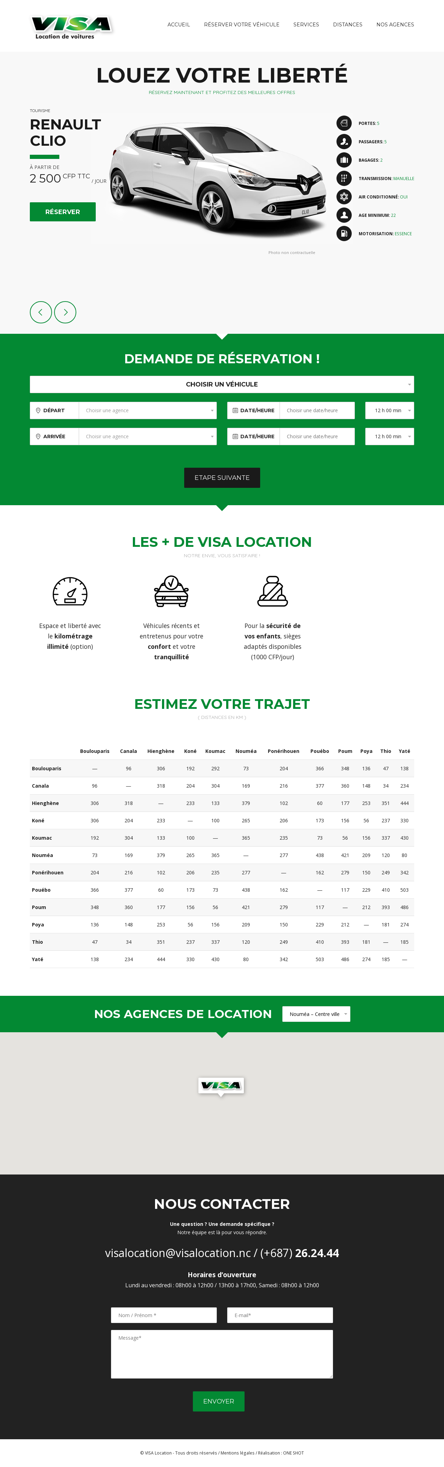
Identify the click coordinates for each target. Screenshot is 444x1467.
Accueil (179, 25)
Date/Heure (257, 410)
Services (306, 25)
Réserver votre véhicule (242, 25)
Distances (347, 25)
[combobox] (148, 410)
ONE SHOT (293, 1453)
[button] (222, 1088)
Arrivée (54, 436)
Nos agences (395, 25)
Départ (54, 410)
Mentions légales (238, 1453)
